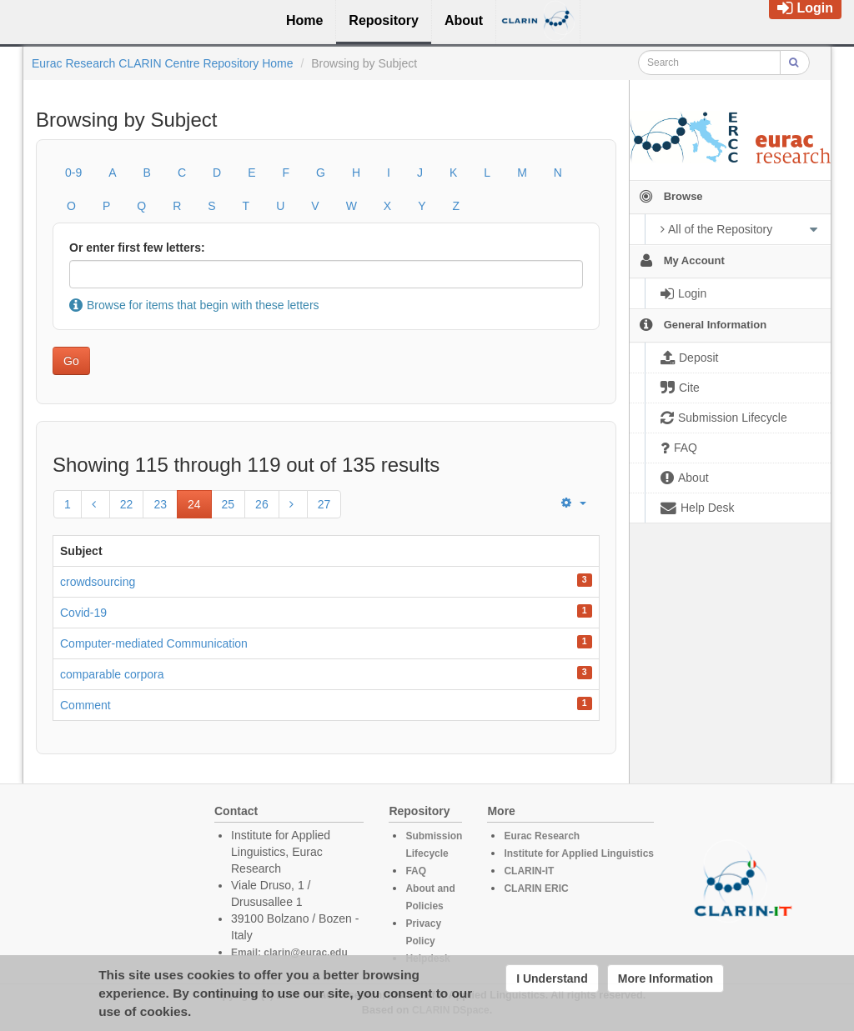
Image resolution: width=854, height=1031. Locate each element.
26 (262, 504)
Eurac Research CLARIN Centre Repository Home (163, 63)
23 (160, 504)
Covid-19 (83, 612)
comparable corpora (112, 674)
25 (228, 504)
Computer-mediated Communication (154, 643)
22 (126, 504)
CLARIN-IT (529, 871)
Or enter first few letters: (137, 247)
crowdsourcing (97, 581)
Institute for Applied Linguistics (579, 853)
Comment (85, 705)
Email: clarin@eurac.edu (289, 952)
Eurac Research (542, 836)
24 (194, 504)
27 (324, 504)
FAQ (415, 871)
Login (805, 8)
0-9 (73, 172)
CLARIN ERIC (536, 888)
